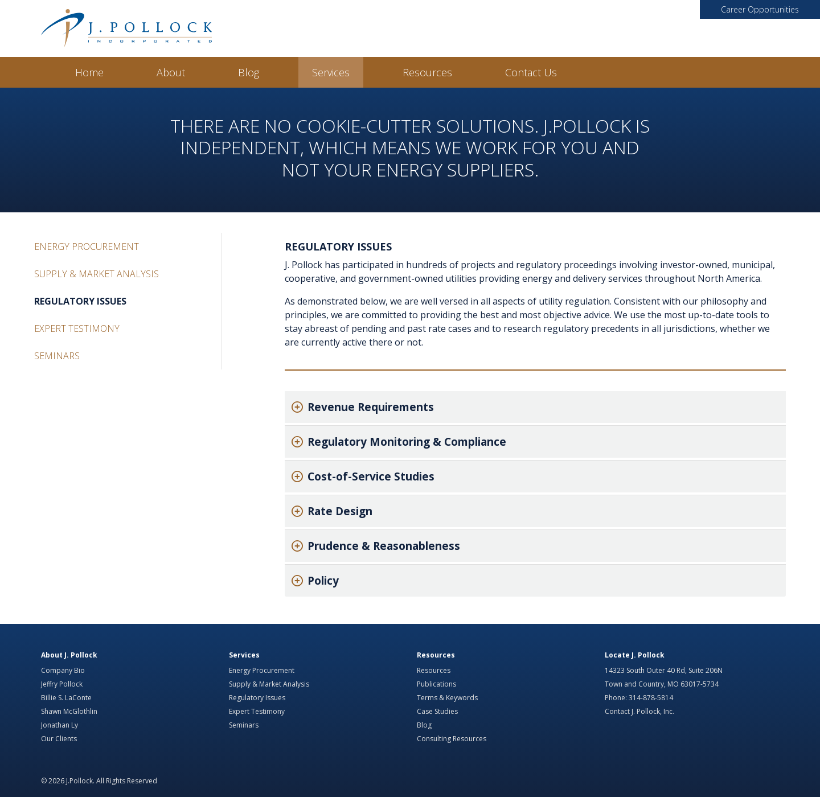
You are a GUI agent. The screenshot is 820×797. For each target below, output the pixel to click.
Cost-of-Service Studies (371, 476)
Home (89, 72)
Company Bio (63, 670)
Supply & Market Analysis (96, 274)
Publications (436, 684)
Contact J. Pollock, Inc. (639, 711)
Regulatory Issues (80, 301)
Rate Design (340, 511)
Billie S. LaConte (66, 697)
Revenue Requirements (371, 407)
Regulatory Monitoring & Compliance (407, 441)
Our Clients (59, 738)
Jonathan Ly (59, 725)
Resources (427, 72)
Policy (323, 580)
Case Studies (437, 711)
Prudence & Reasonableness (384, 546)
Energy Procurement (86, 246)
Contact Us (531, 72)
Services (331, 72)
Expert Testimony (77, 328)
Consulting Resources (451, 738)
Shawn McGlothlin (69, 711)
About (171, 72)
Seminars (57, 356)
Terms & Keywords (447, 697)
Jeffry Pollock (62, 684)
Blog (248, 72)
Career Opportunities (760, 9)
